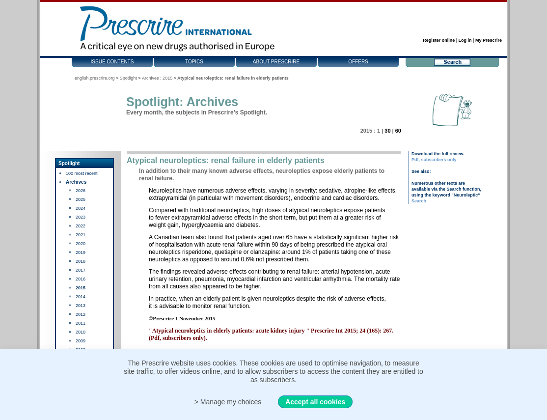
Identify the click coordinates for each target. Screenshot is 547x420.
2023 (80, 217)
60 (398, 131)
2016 (80, 279)
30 (387, 131)
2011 (80, 323)
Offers (358, 61)
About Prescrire (276, 61)
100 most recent (82, 173)
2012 (80, 314)
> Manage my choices (228, 402)
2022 (80, 226)
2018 (80, 261)
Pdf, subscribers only (434, 159)
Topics (194, 61)
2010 (80, 332)
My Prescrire (488, 40)
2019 (80, 252)
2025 (80, 199)
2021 (80, 234)
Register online (439, 40)
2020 (80, 243)
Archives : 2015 (157, 78)
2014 (80, 296)
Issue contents (112, 61)
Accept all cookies (315, 402)
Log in (465, 40)
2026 (80, 190)
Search (418, 200)
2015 (80, 287)
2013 (80, 305)
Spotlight (128, 78)
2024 (80, 208)
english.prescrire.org (95, 78)
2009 (80, 340)
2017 (80, 270)
